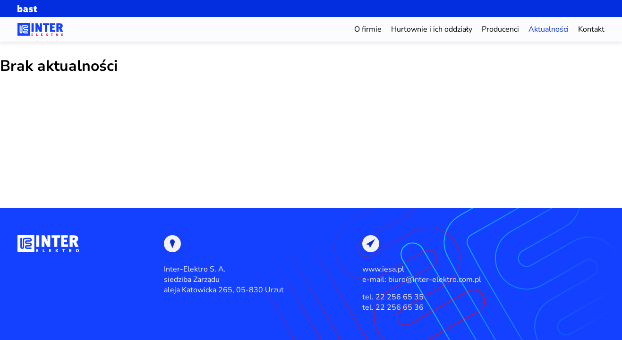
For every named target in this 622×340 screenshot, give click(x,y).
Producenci (500, 29)
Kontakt (591, 29)
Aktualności (548, 29)
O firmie (368, 29)
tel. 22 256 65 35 (393, 297)
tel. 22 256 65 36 (393, 307)
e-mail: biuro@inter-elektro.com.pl (421, 279)
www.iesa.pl (383, 269)
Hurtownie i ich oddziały (431, 29)
